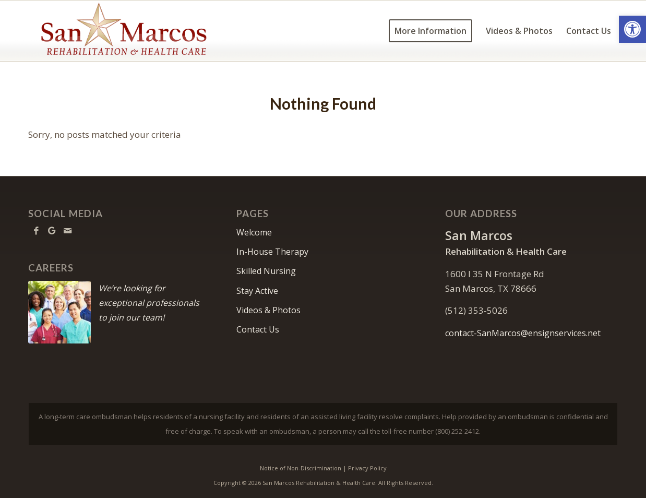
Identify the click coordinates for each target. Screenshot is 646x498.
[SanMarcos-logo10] (124, 31)
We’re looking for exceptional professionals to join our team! (149, 302)
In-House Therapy (272, 251)
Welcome (254, 232)
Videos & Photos (268, 310)
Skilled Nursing (266, 271)
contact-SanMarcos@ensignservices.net (523, 333)
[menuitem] (430, 31)
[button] (632, 29)
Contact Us (257, 329)
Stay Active (257, 291)
